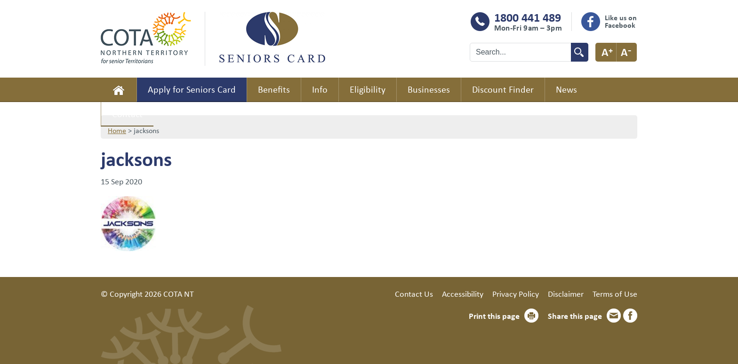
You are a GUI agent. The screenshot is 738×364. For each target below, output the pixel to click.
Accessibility (462, 293)
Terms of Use (615, 293)
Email (614, 316)
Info (320, 89)
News (566, 89)
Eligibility (367, 89)
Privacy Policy (515, 293)
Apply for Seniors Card (192, 89)
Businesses (429, 89)
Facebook (630, 316)
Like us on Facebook (621, 21)
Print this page (494, 315)
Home (118, 90)
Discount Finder (503, 89)
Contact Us (414, 293)
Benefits (274, 89)
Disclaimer (566, 293)
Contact (127, 113)
